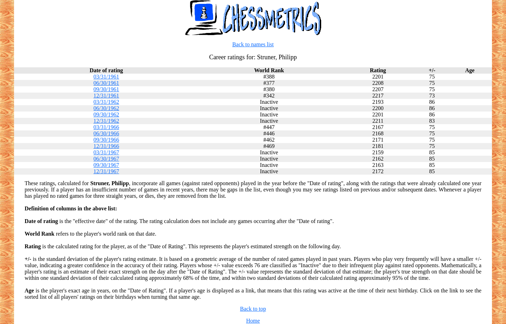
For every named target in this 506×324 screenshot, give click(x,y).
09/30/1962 (106, 114)
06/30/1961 (106, 83)
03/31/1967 (106, 152)
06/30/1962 (106, 108)
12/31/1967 (106, 171)
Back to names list (253, 44)
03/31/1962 (106, 102)
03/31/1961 (106, 77)
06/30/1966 (106, 133)
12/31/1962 (106, 121)
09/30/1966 (106, 140)
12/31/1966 (106, 146)
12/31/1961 (106, 96)
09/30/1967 (106, 165)
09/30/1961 (106, 89)
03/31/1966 (106, 127)
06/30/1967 (106, 159)
